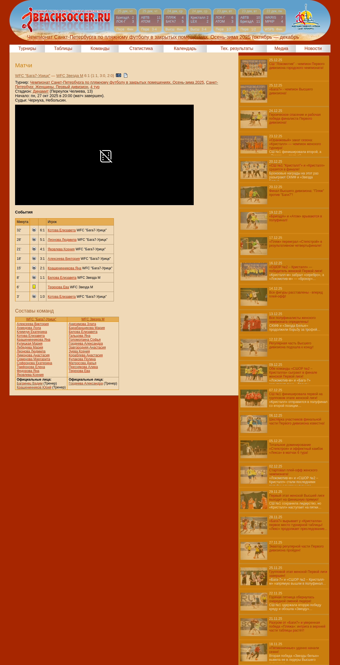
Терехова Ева (58, 287)
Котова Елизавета (62, 230)
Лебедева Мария (30, 347)
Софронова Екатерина (34, 363)
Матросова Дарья (82, 363)
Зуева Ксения (79, 351)
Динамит (41, 91)
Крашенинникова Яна (64, 268)
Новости (313, 48)
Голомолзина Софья (84, 340)
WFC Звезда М (69, 75)
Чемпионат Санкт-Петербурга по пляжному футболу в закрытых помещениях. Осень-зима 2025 (117, 82)
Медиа (281, 48)
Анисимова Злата (82, 324)
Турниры (27, 48)
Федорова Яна (28, 371)
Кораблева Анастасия (86, 355)
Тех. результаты (237, 48)
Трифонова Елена (31, 367)
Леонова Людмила (62, 240)
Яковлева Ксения (61, 249)
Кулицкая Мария (29, 343)
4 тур (95, 87)
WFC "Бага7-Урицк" (32, 75)
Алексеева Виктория (64, 259)
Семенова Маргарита (33, 359)
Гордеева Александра (86, 343)
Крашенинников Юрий (34, 387)
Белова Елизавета (62, 278)
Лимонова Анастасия (33, 355)
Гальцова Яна (79, 336)
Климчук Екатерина (32, 332)
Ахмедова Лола (29, 328)
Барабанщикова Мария (87, 328)
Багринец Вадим (29, 383)
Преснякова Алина (83, 367)
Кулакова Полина (82, 359)
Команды (99, 48)
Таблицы (63, 48)
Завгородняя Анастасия (87, 347)
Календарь (185, 48)
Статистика (141, 48)
